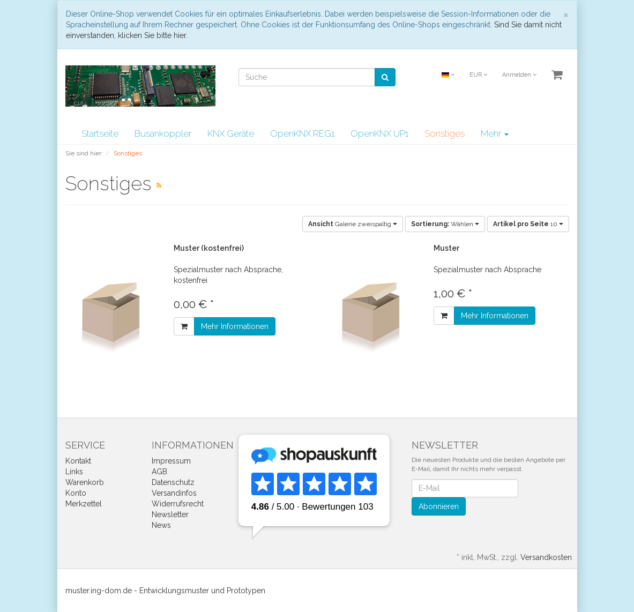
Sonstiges (444, 133)
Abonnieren (439, 506)
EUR (478, 74)
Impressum (171, 461)
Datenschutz (173, 482)
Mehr (495, 133)
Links (74, 471)
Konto (75, 493)
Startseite (99, 133)
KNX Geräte (230, 133)
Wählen (445, 224)
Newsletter (170, 514)
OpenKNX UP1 (379, 133)
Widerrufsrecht (178, 503)
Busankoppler (163, 133)
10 (528, 224)
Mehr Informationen (234, 326)
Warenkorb (84, 482)
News (161, 525)
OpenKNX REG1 (302, 133)
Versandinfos (174, 493)
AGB (159, 471)
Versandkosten (546, 557)
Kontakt (78, 461)
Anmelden (519, 74)
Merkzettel (83, 503)
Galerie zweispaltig (352, 224)
